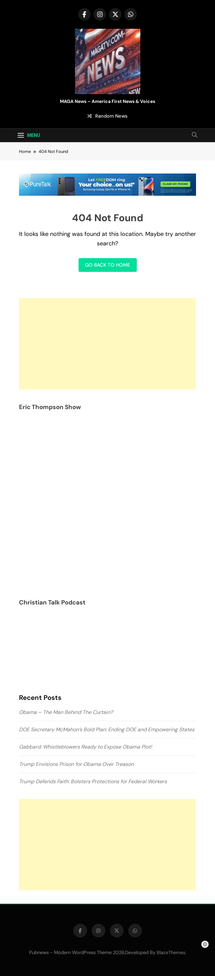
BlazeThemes (171, 952)
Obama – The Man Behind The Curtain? (66, 712)
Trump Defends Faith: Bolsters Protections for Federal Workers (93, 781)
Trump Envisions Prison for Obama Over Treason (76, 764)
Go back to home (107, 265)
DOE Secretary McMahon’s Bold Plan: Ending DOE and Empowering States (106, 729)
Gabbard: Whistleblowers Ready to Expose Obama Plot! (85, 746)
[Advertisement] (107, 343)
